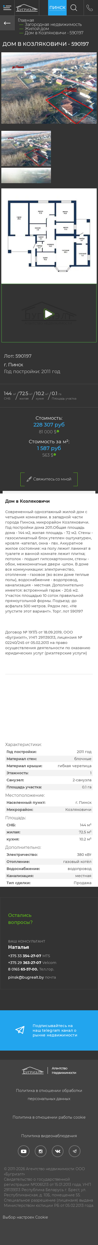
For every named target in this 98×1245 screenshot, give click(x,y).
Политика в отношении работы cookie (49, 1117)
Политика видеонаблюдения (49, 1136)
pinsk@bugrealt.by (32, 977)
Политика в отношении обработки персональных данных (49, 1094)
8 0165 (31, 969)
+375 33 (29, 956)
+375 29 (32, 962)
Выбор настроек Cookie (25, 1217)
